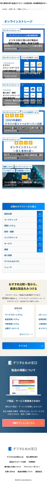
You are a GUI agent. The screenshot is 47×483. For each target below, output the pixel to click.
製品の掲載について (25, 471)
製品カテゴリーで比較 (20, 3)
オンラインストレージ (11, 30)
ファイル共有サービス (30, 57)
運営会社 (38, 471)
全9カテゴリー (25, 334)
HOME (4, 9)
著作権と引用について (12, 467)
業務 (6, 249)
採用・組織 (9, 231)
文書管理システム (23, 170)
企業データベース (12, 328)
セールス (8, 243)
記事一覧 (31, 3)
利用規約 (32, 462)
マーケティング (10, 219)
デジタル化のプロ (11, 261)
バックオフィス (9, 170)
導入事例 (8, 255)
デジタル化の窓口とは (15, 457)
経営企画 (8, 213)
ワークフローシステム (14, 314)
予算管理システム (12, 324)
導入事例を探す (6, 3)
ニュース (8, 267)
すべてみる (23, 345)
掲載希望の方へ (41, 3)
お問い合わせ (10, 471)
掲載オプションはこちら (24, 422)
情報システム (22, 9)
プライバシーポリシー (32, 467)
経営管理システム (12, 319)
